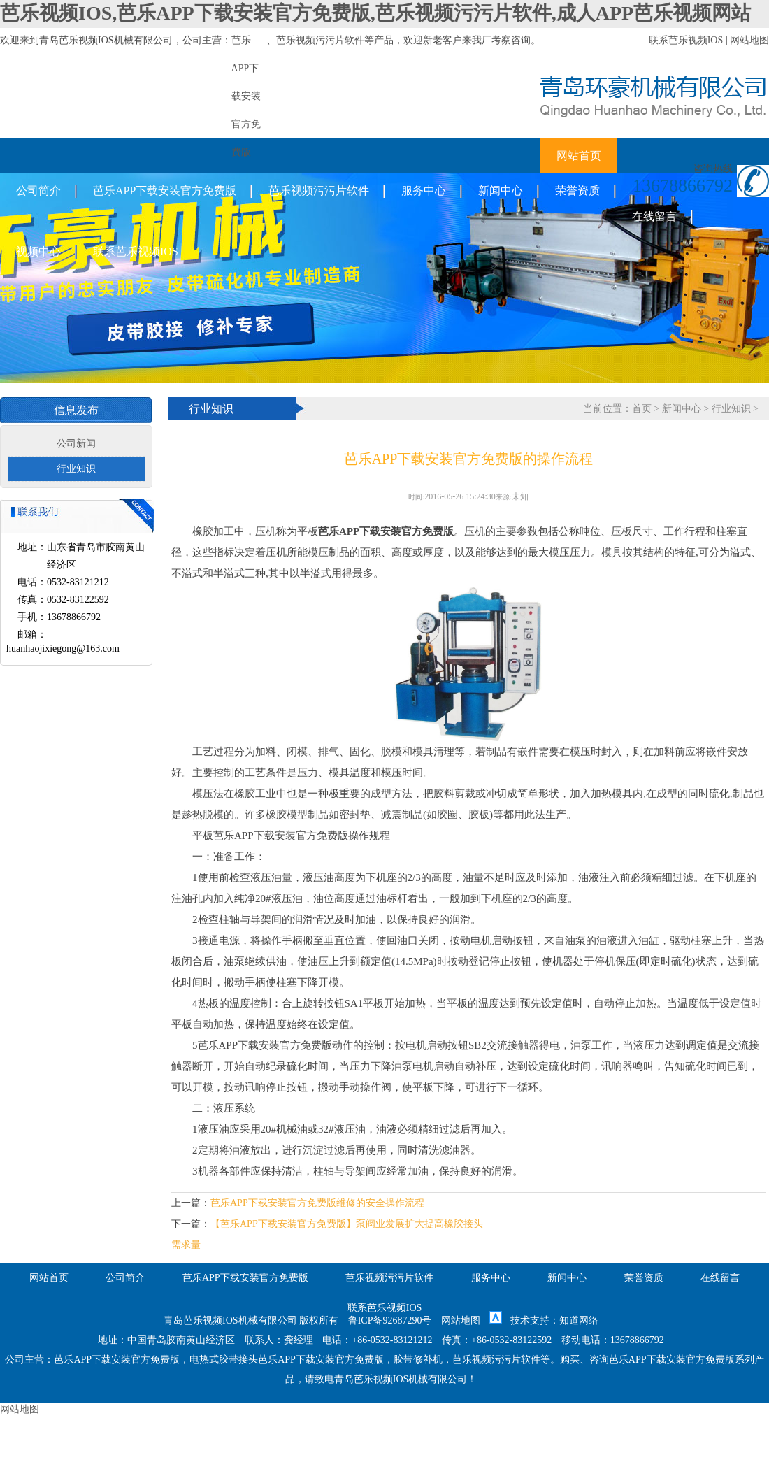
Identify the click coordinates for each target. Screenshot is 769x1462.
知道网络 (578, 1320)
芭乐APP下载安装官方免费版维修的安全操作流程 (317, 1203)
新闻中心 (500, 190)
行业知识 (76, 469)
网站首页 (578, 156)
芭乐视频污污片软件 (320, 40)
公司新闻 (76, 443)
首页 (642, 408)
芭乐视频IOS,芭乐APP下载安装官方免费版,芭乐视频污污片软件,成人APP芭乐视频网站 (375, 13)
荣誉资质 (577, 190)
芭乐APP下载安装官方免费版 (164, 190)
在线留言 (654, 216)
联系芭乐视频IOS (686, 40)
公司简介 (38, 190)
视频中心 (38, 251)
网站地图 (749, 40)
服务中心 (423, 190)
